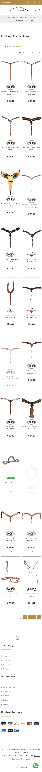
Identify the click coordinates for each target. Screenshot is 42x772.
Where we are (8, 664)
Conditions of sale (9, 687)
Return (5, 700)
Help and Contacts (33, 2)
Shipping (6, 696)
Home (5, 656)
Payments (6, 691)
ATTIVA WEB (23, 767)
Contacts (6, 669)
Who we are (7, 660)
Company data (25, 759)
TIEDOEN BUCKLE (10, 488)
